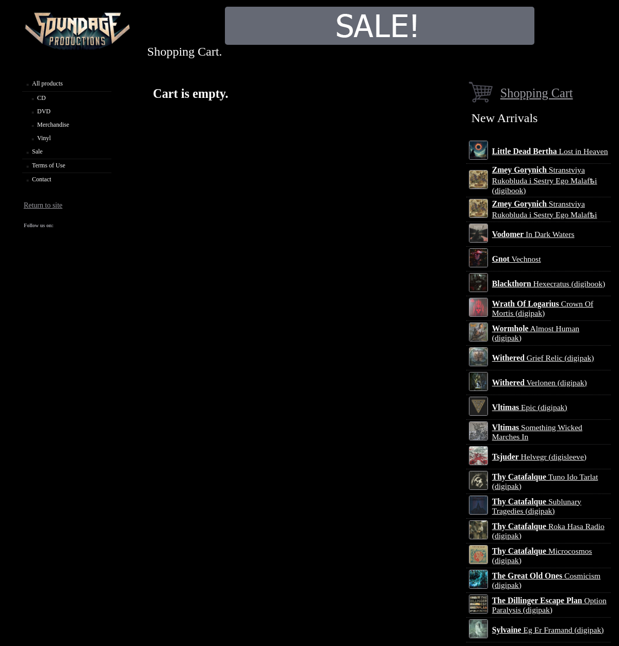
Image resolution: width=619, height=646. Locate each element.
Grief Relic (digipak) (543, 357)
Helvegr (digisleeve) (539, 456)
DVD (44, 111)
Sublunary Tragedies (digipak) (536, 506)
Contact (41, 179)
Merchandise (53, 124)
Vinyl (44, 138)
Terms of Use (48, 165)
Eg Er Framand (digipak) (548, 629)
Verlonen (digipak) (539, 382)
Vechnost (516, 258)
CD (41, 97)
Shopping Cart (536, 93)
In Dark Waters (533, 234)
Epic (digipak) (529, 407)
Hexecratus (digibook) (548, 283)
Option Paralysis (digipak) (549, 605)
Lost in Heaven (550, 151)
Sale (37, 151)
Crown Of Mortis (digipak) (542, 308)
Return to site (43, 205)
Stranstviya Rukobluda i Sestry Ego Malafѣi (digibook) (544, 180)
